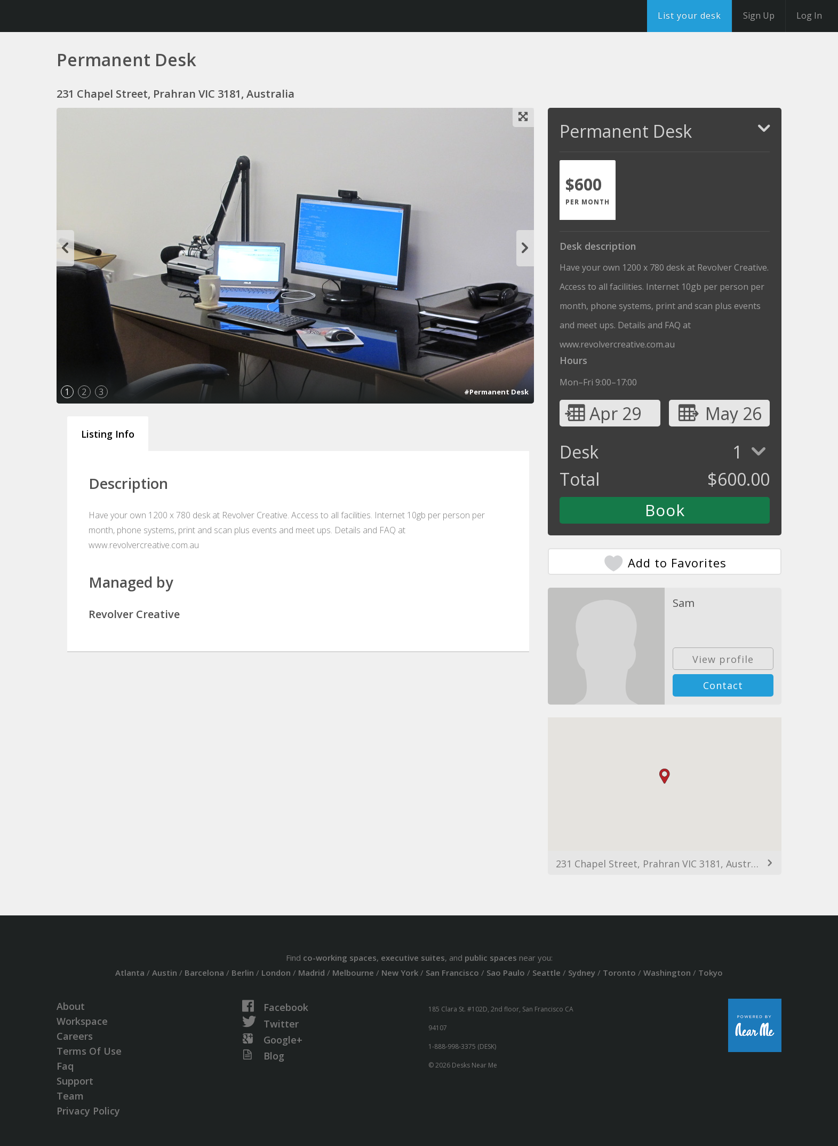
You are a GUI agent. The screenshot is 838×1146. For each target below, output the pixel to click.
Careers (75, 1036)
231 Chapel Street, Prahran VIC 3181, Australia (661, 863)
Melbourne (353, 972)
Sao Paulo (505, 972)
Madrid (311, 972)
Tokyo (710, 972)
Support (75, 1080)
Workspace (82, 1021)
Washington (667, 972)
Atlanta (130, 972)
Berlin (243, 972)
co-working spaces (340, 957)
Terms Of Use (89, 1051)
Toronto (619, 972)
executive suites (413, 957)
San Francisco (452, 972)
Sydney (581, 972)
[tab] (588, 190)
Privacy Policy (88, 1110)
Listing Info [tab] (107, 434)
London (276, 972)
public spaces (491, 957)
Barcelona (204, 972)
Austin (164, 972)
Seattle (546, 972)
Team (70, 1095)
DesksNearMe (74, 16)
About (71, 1006)
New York (399, 972)
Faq (65, 1066)
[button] (664, 776)
